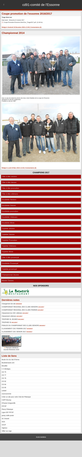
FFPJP (4, 406)
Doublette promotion (10, 211)
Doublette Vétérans (9, 217)
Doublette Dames (9, 205)
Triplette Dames (8, 234)
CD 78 (4, 378)
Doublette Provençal (10, 263)
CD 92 (4, 381)
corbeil (4, 390)
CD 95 (4, 387)
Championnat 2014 (13, 32)
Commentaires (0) (35, 27)
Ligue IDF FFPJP (7, 412)
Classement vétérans (9, 316)
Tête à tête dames (9, 182)
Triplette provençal (9, 269)
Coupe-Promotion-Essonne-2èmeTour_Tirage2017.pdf (19, 22)
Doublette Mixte (8, 223)
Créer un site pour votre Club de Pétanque (16, 397)
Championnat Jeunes (10, 275)
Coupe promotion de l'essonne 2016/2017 (27, 13)
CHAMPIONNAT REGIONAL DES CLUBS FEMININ (19, 310)
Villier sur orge (6, 431)
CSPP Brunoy (6, 400)
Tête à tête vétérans (10, 194)
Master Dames (8, 281)
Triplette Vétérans (9, 246)
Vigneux (4, 428)
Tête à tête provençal (10, 257)
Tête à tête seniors (9, 176)
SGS (3, 421)
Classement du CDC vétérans (11, 313)
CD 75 (4, 372)
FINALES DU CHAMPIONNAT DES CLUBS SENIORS (20, 325)
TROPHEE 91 (6, 322)
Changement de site (8, 303)
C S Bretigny (6, 369)
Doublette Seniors (9, 200)
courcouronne (6, 393)
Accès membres (41, 437)
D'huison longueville (8, 403)
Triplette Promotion (9, 240)
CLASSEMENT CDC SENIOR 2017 (13, 331)
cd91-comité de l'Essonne (40, 5)
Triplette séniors (8, 228)
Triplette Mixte (7, 252)
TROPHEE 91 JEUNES (9, 319)
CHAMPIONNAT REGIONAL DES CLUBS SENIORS (19, 307)
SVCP (4, 425)
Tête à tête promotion (10, 188)
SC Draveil (5, 418)
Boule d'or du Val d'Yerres (10, 359)
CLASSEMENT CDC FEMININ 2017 (14, 328)
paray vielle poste (7, 415)
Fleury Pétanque (7, 409)
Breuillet (4, 366)
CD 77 (4, 375)
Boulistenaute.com (8, 362)
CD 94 (4, 384)
